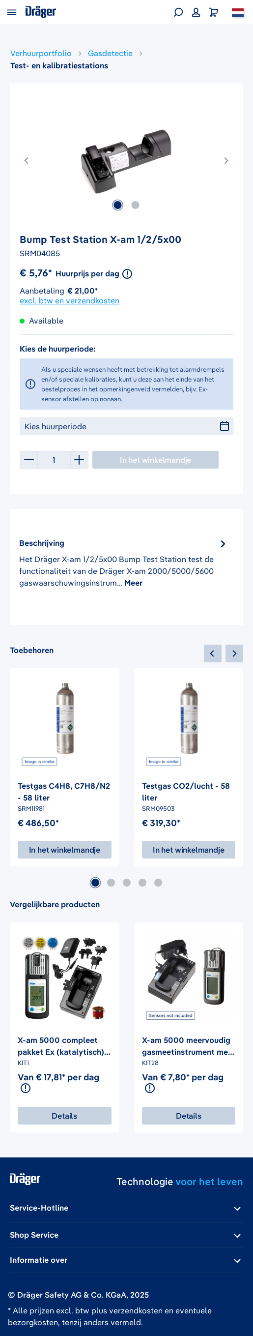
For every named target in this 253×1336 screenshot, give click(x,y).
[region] (126, 163)
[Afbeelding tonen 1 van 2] (117, 205)
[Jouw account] (196, 12)
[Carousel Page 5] (158, 883)
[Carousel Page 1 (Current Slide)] (95, 883)
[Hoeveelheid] (54, 460)
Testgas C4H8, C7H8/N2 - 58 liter (64, 791)
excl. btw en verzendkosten (69, 300)
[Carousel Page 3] (127, 883)
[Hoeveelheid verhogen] (79, 460)
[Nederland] (237, 12)
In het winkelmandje (64, 850)
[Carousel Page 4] (142, 883)
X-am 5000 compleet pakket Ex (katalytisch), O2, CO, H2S (62, 1046)
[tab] (123, 562)
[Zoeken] (178, 12)
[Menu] (12, 12)
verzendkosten (136, 1310)
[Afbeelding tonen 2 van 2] (135, 205)
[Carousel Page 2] (111, 883)
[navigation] (223, 653)
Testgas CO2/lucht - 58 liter (186, 791)
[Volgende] (226, 159)
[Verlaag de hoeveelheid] (28, 460)
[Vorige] (27, 159)
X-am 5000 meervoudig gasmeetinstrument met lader (186, 1046)
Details (64, 1116)
